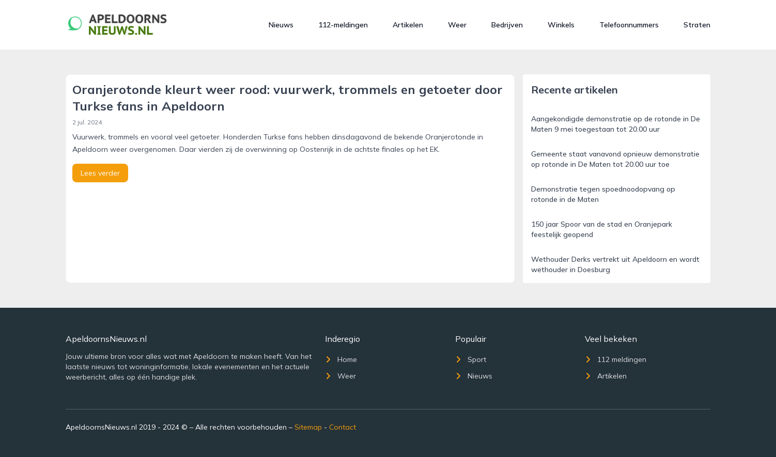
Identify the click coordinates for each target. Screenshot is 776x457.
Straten (697, 24)
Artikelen (408, 24)
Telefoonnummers (629, 24)
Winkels (561, 24)
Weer (457, 24)
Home (341, 359)
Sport (470, 359)
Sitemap (308, 427)
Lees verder (100, 173)
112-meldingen (343, 24)
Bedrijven (507, 24)
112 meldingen (615, 359)
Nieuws (281, 24)
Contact (342, 427)
